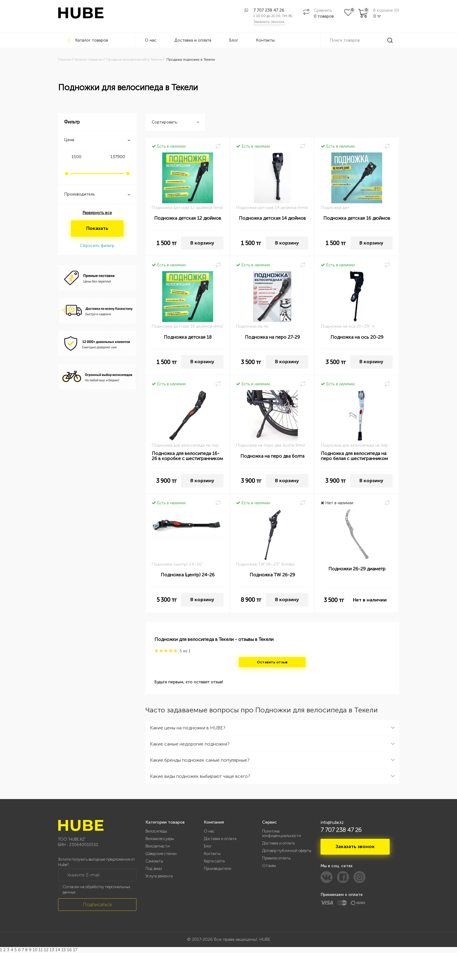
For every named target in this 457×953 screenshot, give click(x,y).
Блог (233, 40)
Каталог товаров (87, 40)
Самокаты (154, 861)
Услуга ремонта (159, 876)
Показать (97, 228)
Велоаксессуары (159, 838)
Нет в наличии (370, 600)
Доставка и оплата (192, 40)
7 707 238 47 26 (268, 10)
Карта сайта (214, 861)
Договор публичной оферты (286, 850)
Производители (217, 868)
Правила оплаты (276, 858)
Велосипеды (156, 831)
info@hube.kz (332, 822)
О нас (151, 40)
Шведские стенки (161, 853)
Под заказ (153, 868)
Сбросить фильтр (97, 245)
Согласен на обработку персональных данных (96, 890)
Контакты (265, 40)
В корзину (202, 243)
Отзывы (269, 865)
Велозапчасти (157, 846)
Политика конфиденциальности (281, 833)
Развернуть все (97, 212)
